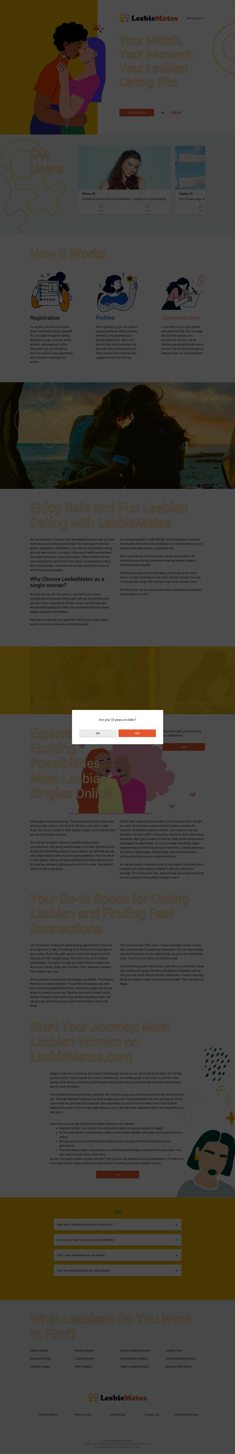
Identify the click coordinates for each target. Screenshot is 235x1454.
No (98, 733)
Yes (137, 733)
